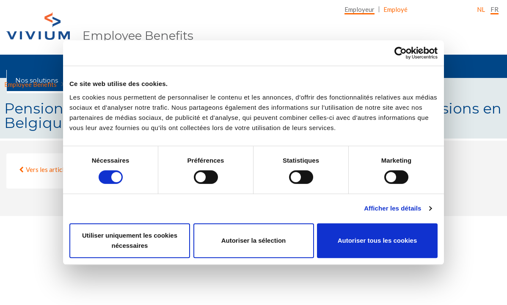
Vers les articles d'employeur (65, 169)
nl (481, 9)
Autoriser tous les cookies (377, 240)
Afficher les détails (392, 208)
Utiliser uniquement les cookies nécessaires (129, 240)
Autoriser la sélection (253, 240)
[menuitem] (359, 9)
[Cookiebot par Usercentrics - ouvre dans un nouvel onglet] (401, 53)
